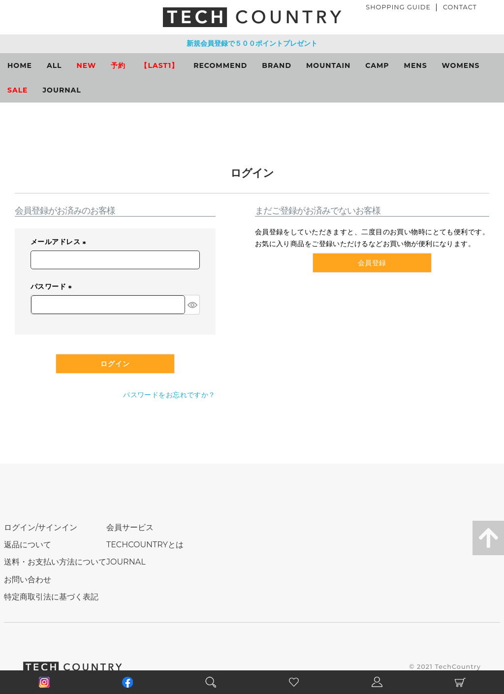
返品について (27, 544)
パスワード (53, 287)
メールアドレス (60, 242)
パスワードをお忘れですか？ (169, 394)
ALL (54, 65)
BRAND (276, 65)
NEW (86, 65)
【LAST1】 (159, 65)
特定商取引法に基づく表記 (51, 596)
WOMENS (461, 65)
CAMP (377, 65)
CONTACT (460, 7)
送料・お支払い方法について (55, 562)
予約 (118, 65)
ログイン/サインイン (40, 527)
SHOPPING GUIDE (398, 7)
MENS (415, 65)
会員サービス (130, 527)
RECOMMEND (220, 65)
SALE (17, 90)
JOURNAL (62, 90)
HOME (19, 65)
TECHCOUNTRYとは (145, 544)
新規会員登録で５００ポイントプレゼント (252, 43)
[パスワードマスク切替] (192, 304)
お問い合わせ (27, 579)
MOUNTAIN (328, 65)
